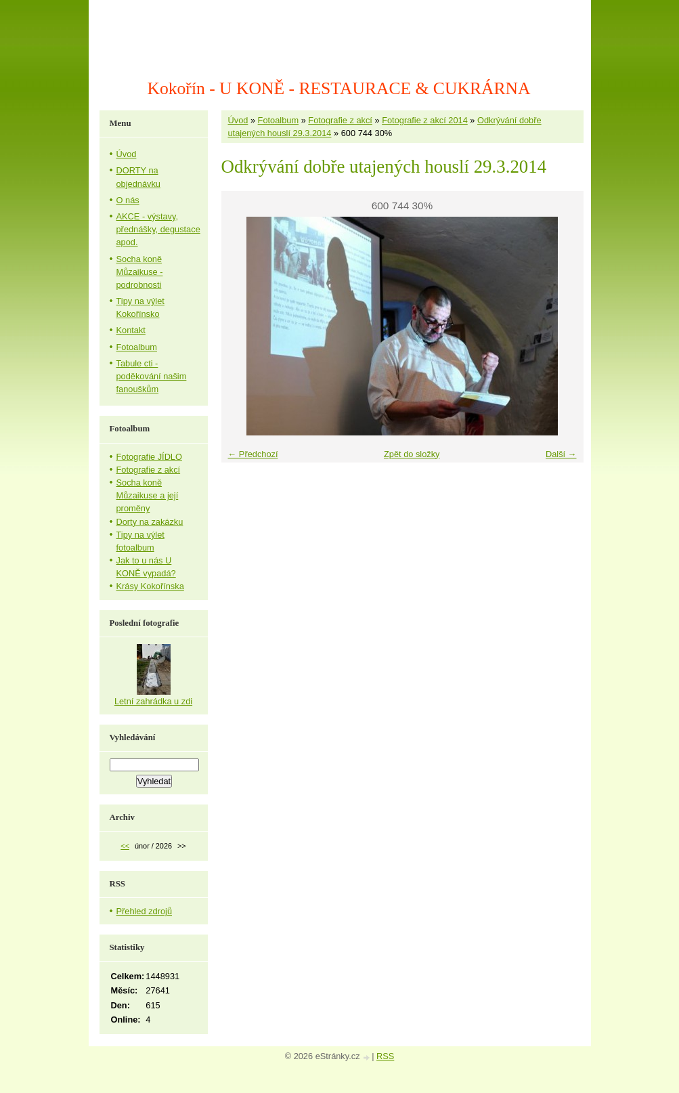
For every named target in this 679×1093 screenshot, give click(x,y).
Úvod (238, 120)
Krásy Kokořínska (150, 586)
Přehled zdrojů (144, 911)
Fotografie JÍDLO (149, 457)
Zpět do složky (412, 454)
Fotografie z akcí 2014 (425, 120)
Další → (561, 454)
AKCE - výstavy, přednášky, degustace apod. (158, 229)
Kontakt (131, 330)
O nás (127, 200)
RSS (385, 1056)
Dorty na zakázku (149, 522)
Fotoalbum (278, 120)
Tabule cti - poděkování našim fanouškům (151, 376)
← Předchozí (253, 454)
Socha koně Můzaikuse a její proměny (147, 495)
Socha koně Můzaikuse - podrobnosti (139, 272)
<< (125, 846)
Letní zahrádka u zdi (153, 701)
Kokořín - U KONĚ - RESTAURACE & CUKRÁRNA (339, 88)
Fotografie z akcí (340, 120)
